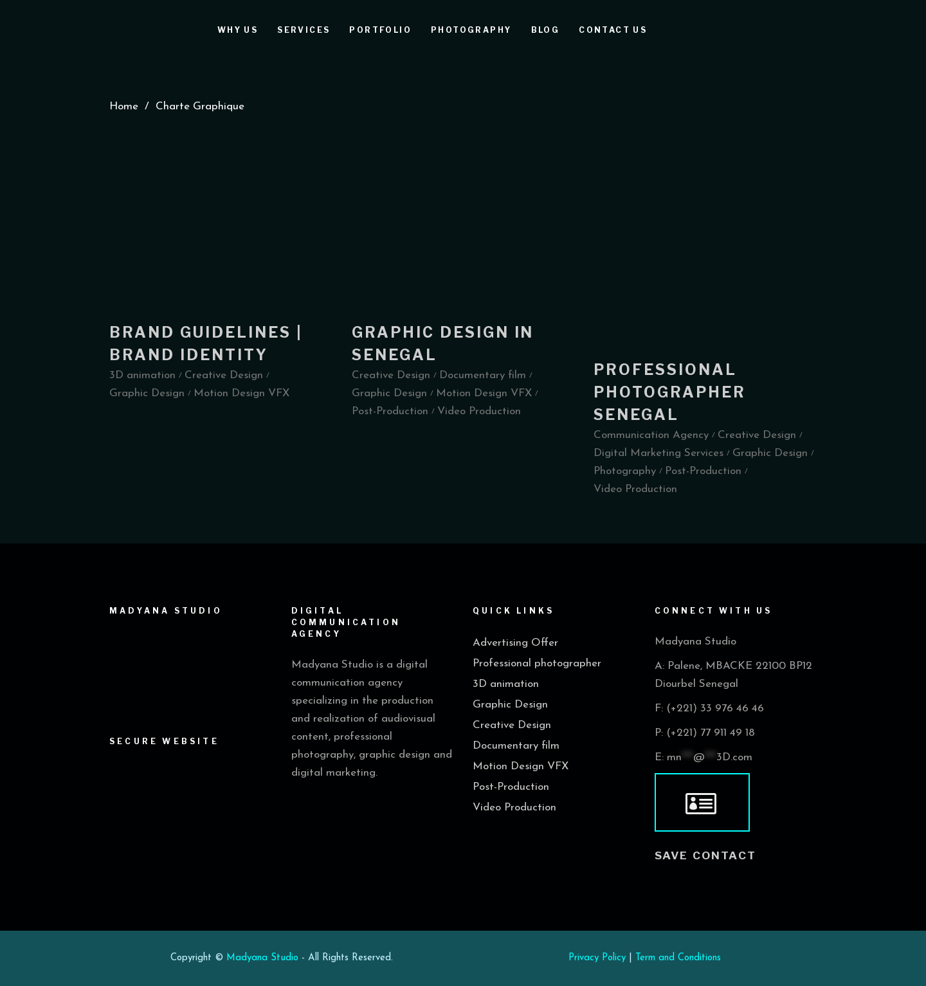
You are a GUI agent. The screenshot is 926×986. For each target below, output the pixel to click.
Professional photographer (537, 663)
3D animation (506, 684)
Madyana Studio (262, 958)
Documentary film (516, 745)
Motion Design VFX (520, 766)
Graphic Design (510, 704)
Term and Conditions (678, 958)
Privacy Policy (597, 958)
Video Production (514, 807)
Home (123, 106)
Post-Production (511, 786)
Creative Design (512, 725)
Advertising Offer (515, 642)
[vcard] (702, 803)
